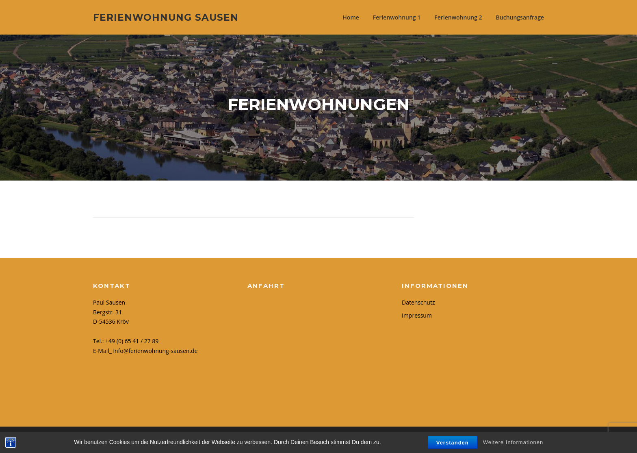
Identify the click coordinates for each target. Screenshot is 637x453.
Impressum (417, 315)
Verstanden (452, 443)
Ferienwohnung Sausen (165, 17)
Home (350, 17)
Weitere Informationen (513, 442)
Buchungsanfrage (520, 17)
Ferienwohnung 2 (458, 17)
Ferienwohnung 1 (396, 17)
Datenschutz (418, 302)
